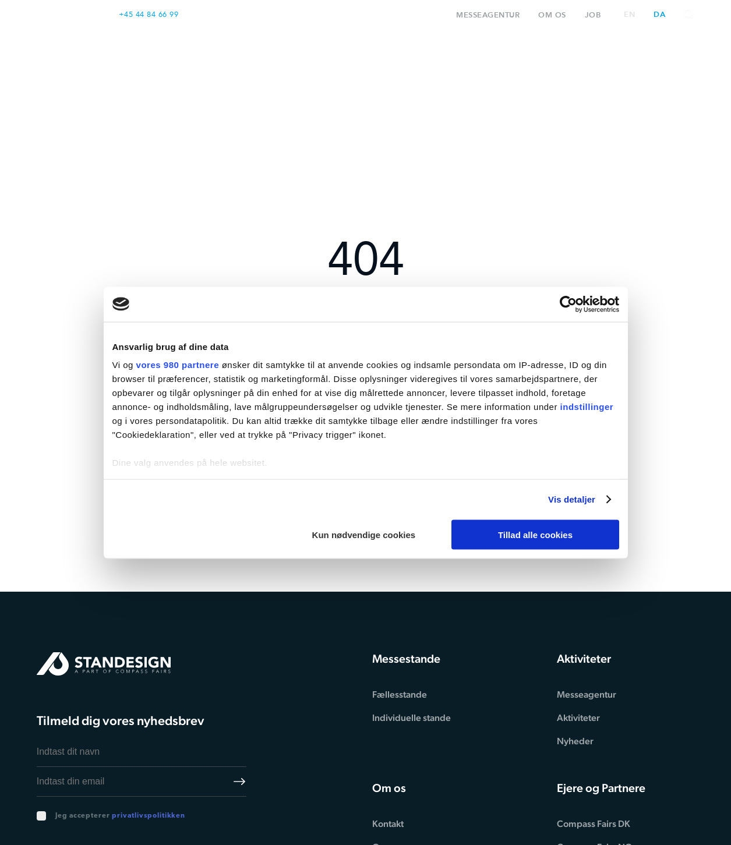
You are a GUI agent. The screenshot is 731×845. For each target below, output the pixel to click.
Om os (552, 14)
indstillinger (587, 407)
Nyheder (575, 741)
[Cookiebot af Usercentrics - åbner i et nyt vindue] (568, 304)
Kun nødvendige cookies (364, 534)
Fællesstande (399, 694)
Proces (396, 55)
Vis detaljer (571, 499)
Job (593, 14)
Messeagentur (488, 14)
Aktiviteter (576, 55)
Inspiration (479, 55)
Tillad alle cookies (535, 534)
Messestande (307, 55)
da (659, 15)
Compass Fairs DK (593, 823)
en (629, 15)
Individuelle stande (411, 717)
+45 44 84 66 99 (149, 14)
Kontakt (663, 55)
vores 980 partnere (177, 365)
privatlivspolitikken (148, 815)
